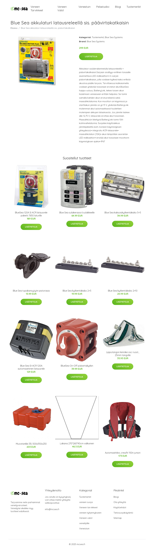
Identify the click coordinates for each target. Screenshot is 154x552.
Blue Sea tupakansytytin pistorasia (31, 293)
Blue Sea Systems (114, 40)
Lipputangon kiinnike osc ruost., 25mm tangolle (122, 356)
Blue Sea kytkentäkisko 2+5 (77, 293)
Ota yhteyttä (120, 505)
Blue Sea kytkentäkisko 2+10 (122, 293)
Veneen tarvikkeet (37, 10)
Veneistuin (85, 8)
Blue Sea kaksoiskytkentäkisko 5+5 (123, 215)
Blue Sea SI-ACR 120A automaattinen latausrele (31, 370)
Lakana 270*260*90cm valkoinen (77, 446)
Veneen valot (62, 10)
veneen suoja (86, 505)
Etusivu (14, 31)
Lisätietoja (91, 59)
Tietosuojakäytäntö (123, 515)
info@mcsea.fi (52, 512)
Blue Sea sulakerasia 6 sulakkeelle (77, 215)
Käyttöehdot (120, 510)
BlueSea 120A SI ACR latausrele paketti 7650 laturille (31, 217)
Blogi (118, 8)
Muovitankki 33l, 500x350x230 (31, 446)
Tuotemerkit (134, 8)
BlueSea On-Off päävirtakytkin (77, 368)
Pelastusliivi (102, 8)
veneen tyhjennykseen (90, 515)
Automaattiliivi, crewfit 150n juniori (122, 455)
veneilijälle (84, 526)
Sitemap (118, 520)
